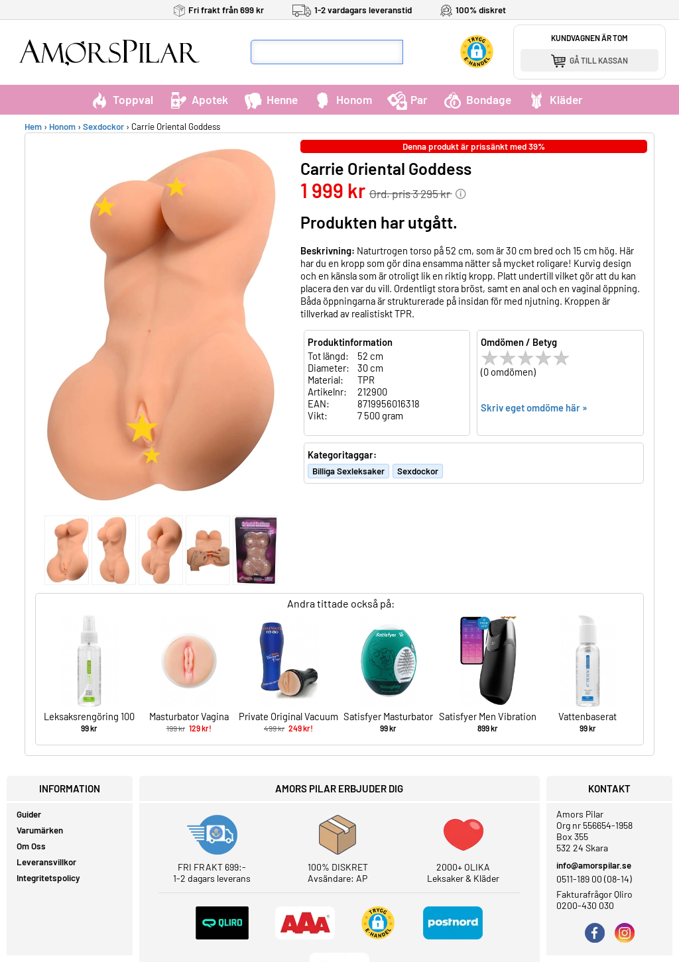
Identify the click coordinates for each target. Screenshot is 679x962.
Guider (29, 814)
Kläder (554, 99)
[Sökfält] (327, 52)
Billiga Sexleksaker (348, 471)
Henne (270, 99)
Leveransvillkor (46, 862)
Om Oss (31, 846)
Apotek (198, 99)
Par (407, 99)
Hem (33, 126)
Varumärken (40, 830)
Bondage (477, 99)
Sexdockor (103, 126)
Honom (342, 99)
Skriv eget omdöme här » (534, 407)
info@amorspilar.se (593, 865)
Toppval (121, 99)
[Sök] (415, 52)
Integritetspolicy (48, 878)
